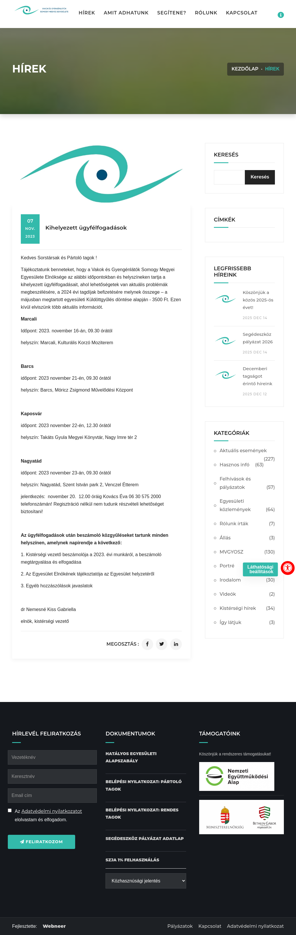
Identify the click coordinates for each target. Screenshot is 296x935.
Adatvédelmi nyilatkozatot (51, 811)
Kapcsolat (242, 13)
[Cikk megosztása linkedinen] (176, 644)
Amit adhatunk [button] (126, 13)
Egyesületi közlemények (247, 506)
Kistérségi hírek (247, 608)
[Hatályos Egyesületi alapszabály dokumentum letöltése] (146, 757)
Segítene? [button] (171, 13)
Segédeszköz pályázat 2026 (258, 337)
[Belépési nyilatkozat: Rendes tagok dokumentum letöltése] (146, 814)
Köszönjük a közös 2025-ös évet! (258, 300)
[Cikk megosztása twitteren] (161, 644)
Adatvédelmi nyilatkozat (255, 926)
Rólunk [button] (206, 13)
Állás (247, 538)
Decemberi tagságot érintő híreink (257, 376)
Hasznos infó (242, 465)
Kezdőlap (245, 69)
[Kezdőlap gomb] (41, 10)
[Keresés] (260, 177)
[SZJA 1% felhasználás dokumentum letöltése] (132, 860)
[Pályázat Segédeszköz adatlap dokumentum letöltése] (145, 838)
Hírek (87, 13)
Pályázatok (180, 926)
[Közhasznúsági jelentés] (146, 881)
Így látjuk (247, 623)
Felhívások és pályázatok (247, 484)
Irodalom (247, 580)
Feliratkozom (41, 841)
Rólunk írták (247, 524)
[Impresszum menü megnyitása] (281, 15)
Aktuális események (247, 453)
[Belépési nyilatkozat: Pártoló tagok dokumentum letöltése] (146, 785)
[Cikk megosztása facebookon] (147, 644)
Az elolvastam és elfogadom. (48, 815)
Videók (247, 594)
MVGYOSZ (247, 552)
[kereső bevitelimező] (244, 177)
